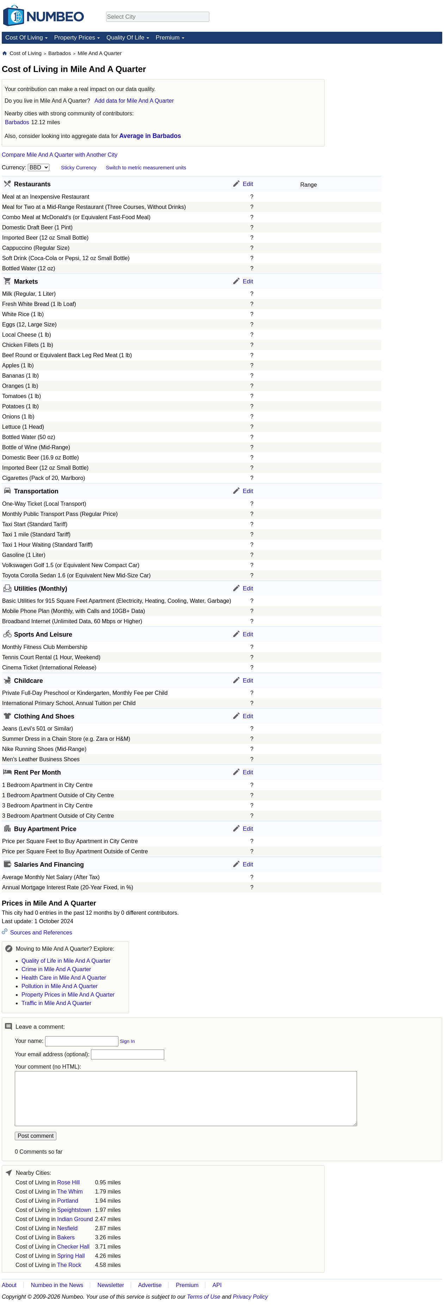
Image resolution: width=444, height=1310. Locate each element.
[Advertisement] (389, 94)
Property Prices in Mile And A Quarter (68, 995)
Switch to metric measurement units (146, 167)
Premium (168, 37)
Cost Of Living (24, 37)
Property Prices (74, 37)
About (9, 1285)
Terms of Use (204, 1297)
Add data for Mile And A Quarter (134, 101)
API (217, 1285)
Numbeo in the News (57, 1285)
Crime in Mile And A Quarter (56, 969)
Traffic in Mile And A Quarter (56, 1003)
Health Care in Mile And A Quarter (63, 978)
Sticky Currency (79, 167)
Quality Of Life (125, 37)
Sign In (127, 1041)
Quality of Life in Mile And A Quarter (66, 961)
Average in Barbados (150, 135)
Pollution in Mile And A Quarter (59, 986)
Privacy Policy (250, 1297)
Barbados (17, 122)
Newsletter (111, 1285)
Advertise (150, 1285)
